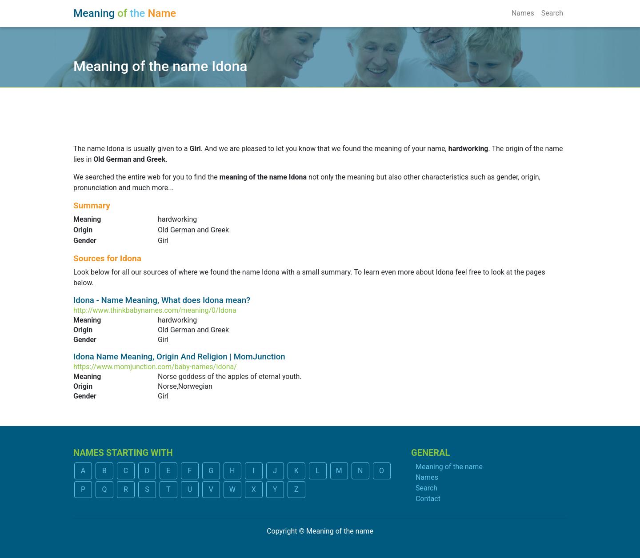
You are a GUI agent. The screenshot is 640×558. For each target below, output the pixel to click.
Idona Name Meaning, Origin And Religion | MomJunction (179, 357)
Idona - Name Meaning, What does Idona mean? (161, 300)
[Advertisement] (320, 110)
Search (552, 13)
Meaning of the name (449, 466)
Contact (428, 498)
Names (523, 13)
